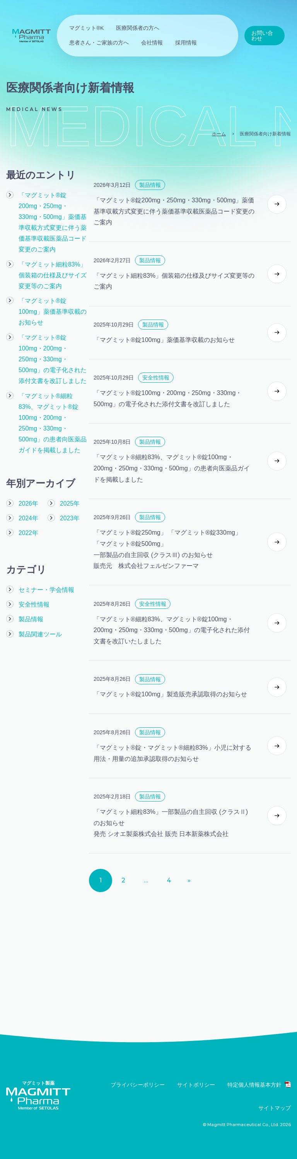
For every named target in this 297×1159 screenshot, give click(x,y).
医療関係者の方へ (137, 28)
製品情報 (30, 589)
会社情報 (152, 43)
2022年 (28, 504)
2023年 (69, 489)
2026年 (28, 475)
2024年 (28, 489)
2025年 (69, 475)
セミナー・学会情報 (45, 560)
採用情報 (186, 43)
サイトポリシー (196, 1085)
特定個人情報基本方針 (259, 1084)
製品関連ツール (39, 603)
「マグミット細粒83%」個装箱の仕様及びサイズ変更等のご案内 (53, 262)
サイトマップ (274, 1108)
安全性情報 (33, 575)
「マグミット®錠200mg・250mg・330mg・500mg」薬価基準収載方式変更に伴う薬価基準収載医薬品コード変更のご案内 (54, 216)
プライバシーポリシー (138, 1085)
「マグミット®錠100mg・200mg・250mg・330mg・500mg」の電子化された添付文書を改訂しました (53, 333)
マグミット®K (86, 28)
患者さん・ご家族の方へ (99, 43)
